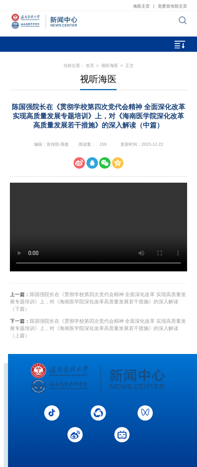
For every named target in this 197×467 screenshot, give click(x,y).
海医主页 (141, 6)
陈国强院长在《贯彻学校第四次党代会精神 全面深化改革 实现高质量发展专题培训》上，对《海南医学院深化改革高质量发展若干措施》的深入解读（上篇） (98, 328)
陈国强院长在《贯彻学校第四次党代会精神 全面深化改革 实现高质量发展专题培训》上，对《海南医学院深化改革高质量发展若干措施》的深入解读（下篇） (98, 302)
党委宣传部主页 (172, 6)
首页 (90, 65)
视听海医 (109, 65)
